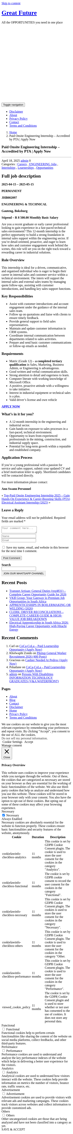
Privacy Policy (18, 118)
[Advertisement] (36, 64)
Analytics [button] (7, 1069)
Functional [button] (8, 1026)
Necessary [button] (8, 812)
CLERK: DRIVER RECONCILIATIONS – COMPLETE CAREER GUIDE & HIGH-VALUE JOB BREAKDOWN (36, 616)
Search (6, 566)
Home (13, 132)
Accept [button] (28, 743)
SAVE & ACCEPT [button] (13, 1130)
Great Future (19, 12)
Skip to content (11, 3)
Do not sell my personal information (24, 739)
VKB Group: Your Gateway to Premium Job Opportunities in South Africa (37, 600)
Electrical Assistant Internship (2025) (25, 502)
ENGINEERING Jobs (43, 164)
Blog (12, 701)
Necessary (12, 816)
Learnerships (26, 167)
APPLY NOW (11, 406)
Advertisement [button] (11, 1091)
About (13, 115)
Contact (14, 122)
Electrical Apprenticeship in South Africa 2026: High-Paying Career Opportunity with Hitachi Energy (39, 627)
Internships (8, 167)
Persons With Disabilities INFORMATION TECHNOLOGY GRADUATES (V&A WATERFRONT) (34, 679)
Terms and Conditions (23, 125)
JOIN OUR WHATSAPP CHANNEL (23, 574)
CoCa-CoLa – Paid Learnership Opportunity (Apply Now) (34, 649)
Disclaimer (16, 111)
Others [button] (6, 1112)
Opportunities (44, 167)
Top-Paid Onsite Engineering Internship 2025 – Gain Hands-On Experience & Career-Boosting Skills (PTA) (36, 497)
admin (24, 160)
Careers (22, 164)
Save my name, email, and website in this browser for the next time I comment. (35, 550)
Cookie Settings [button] (12, 743)
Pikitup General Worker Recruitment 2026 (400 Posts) (37, 656)
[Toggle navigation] (13, 105)
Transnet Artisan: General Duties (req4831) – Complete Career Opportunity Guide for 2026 (37, 593)
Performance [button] (10, 1048)
